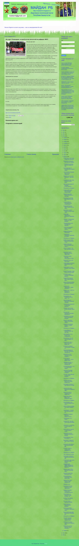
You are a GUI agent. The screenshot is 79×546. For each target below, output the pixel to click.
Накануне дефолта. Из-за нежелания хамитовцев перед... (68, 470)
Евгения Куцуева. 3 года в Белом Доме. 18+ (68, 438)
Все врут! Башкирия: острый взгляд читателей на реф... (69, 272)
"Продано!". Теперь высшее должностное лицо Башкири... (69, 220)
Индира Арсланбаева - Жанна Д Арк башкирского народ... (68, 397)
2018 (64, 130)
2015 (64, 134)
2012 (64, 534)
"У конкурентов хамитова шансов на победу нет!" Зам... (68, 165)
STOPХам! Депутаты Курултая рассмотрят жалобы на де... (68, 381)
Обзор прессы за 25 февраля (69, 328)
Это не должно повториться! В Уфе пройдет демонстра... (69, 305)
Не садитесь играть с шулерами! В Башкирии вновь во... (68, 275)
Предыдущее (55, 154)
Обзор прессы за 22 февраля (69, 400)
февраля (65, 156)
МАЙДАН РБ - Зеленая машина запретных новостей (67, 82)
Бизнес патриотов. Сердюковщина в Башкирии (67, 505)
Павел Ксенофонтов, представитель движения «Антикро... (69, 301)
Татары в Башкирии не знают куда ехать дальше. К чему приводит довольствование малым (67, 72)
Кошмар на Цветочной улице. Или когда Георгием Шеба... (68, 191)
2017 (64, 132)
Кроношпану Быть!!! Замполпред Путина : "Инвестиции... (68, 253)
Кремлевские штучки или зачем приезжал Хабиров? (69, 162)
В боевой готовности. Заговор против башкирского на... (68, 449)
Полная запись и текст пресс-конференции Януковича (69, 159)
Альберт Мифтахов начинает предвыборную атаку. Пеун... (69, 264)
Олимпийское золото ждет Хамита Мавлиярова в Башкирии (68, 317)
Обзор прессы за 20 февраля (69, 516)
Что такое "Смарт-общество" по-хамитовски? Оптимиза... (69, 375)
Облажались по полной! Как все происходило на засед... (69, 426)
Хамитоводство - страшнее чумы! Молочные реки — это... (69, 411)
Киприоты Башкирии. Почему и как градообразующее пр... (68, 491)
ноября (65, 139)
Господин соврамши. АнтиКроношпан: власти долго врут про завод (67, 68)
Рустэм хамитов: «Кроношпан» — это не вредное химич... (68, 359)
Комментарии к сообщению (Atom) (17, 156)
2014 (64, 135)
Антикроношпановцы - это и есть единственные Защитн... (69, 367)
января (65, 530)
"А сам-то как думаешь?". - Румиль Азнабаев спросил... (69, 228)
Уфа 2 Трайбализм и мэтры (69, 454)
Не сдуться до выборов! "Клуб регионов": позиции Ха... (69, 347)
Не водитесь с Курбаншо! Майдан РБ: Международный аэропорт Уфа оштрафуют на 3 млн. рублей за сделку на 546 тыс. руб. (67, 78)
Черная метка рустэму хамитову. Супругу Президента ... (68, 527)
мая (64, 150)
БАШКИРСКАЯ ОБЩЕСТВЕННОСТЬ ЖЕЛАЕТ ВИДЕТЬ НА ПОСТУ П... (68, 466)
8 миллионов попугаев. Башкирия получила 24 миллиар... (68, 434)
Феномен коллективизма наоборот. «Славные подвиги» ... (68, 325)
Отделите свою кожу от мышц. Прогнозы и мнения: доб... (68, 343)
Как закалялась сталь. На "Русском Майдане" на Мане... (68, 339)
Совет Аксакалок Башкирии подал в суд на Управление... (69, 173)
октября (65, 141)
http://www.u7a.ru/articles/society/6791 (13, 112)
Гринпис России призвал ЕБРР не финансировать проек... (68, 279)
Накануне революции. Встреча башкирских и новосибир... (68, 195)
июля (65, 147)
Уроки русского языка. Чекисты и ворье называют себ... (68, 481)
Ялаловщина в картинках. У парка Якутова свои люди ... (69, 385)
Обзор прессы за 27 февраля (69, 238)
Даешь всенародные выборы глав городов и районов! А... (69, 407)
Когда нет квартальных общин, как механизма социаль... (68, 321)
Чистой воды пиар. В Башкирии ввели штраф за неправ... (69, 169)
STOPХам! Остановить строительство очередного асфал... (69, 523)
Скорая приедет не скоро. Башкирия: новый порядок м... (69, 268)
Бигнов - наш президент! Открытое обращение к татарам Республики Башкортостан (67, 86)
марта (65, 154)
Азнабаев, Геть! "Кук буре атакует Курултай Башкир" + (69, 422)
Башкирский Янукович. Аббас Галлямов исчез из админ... (69, 207)
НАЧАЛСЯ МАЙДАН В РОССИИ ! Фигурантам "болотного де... (68, 351)
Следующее (7, 154)
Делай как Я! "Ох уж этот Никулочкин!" (68, 261)
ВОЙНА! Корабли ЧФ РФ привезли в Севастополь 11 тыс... (69, 241)
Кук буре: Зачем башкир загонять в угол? (68, 499)
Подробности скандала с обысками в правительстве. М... (68, 415)
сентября (65, 143)
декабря (65, 137)
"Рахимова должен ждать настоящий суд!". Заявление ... (68, 224)
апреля (65, 152)
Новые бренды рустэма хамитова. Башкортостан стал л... (69, 403)
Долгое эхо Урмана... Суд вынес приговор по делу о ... (69, 249)
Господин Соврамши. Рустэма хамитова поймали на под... (68, 519)
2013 (64, 532)
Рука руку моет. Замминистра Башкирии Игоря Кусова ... (69, 313)
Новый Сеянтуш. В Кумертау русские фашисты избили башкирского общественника (66, 97)
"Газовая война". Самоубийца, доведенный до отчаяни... (69, 235)
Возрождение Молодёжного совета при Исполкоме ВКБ (69, 445)
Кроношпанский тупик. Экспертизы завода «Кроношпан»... (68, 487)
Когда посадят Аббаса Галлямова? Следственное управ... (69, 509)
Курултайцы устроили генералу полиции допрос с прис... (69, 211)
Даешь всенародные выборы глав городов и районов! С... (69, 283)
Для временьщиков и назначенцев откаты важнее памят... (68, 477)
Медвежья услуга (67, 484)
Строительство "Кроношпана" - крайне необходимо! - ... (68, 287)
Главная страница (31, 154)
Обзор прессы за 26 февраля (69, 294)
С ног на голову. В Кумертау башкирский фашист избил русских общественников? (66, 64)
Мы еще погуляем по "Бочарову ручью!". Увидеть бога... (68, 393)
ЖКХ (10, 117)
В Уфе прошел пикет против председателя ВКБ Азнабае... (69, 461)
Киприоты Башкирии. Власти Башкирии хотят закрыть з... (68, 245)
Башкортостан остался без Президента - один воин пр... (68, 177)
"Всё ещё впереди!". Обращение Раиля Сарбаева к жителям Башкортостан (67, 101)
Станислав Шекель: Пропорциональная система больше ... (68, 203)
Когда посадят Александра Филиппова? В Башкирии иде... (69, 513)
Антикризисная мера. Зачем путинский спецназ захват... (69, 181)
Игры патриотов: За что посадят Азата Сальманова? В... (68, 335)
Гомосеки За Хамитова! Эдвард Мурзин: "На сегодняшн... (68, 371)
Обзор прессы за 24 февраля (69, 378)
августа (65, 145)
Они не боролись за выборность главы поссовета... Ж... (67, 495)
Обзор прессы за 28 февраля (69, 188)
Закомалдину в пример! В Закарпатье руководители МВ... (69, 457)
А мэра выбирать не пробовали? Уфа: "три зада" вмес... (68, 331)
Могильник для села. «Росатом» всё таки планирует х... (68, 355)
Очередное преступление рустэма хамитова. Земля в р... (69, 309)
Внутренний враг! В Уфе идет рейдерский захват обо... (68, 199)
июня (65, 148)
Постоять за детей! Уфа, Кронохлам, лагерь (68, 474)
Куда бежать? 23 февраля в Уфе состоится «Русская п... (69, 441)
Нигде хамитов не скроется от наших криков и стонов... (69, 430)
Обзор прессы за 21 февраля (69, 452)
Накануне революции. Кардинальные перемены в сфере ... (69, 389)
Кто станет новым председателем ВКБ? (68, 502)
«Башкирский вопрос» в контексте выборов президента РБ (68, 363)
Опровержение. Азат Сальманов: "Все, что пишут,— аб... (68, 297)
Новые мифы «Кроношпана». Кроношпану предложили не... (69, 216)
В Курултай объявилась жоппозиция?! (68, 232)
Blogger (46, 543)
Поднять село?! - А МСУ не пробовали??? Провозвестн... (69, 291)
